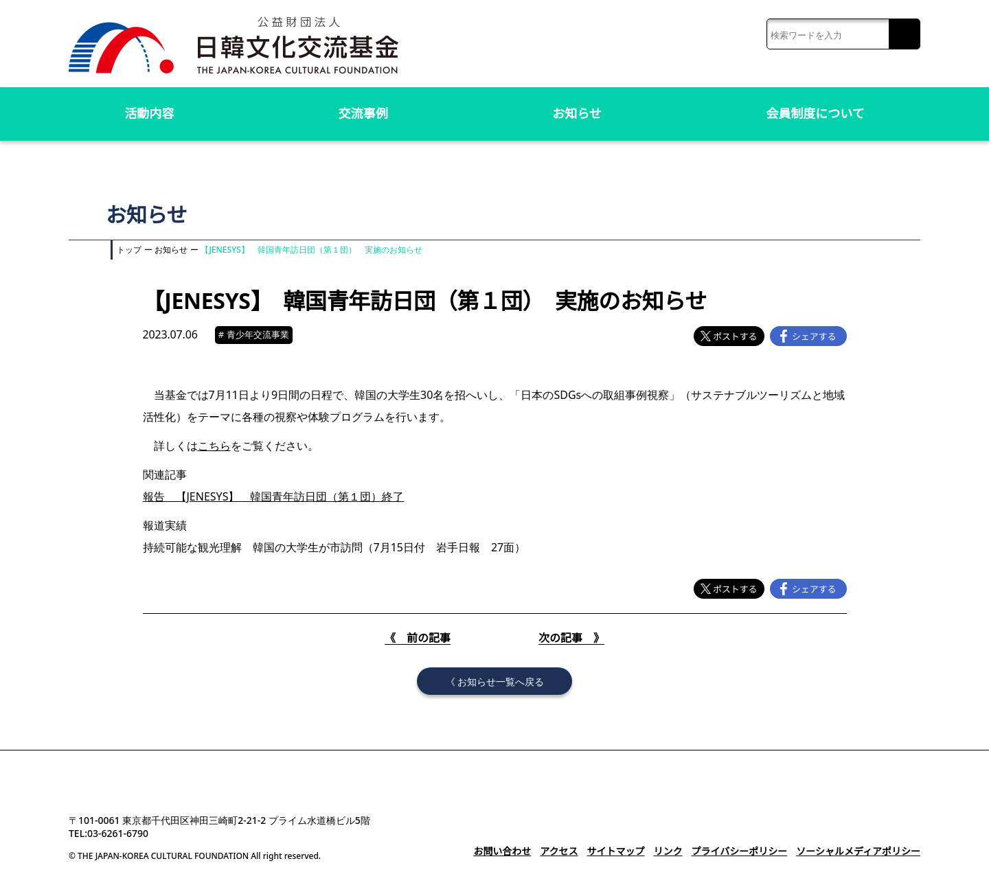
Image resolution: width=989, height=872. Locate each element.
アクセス (559, 851)
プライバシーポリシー (739, 851)
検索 (904, 34)
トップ (129, 249)
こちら (214, 445)
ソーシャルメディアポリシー (858, 851)
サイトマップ (615, 851)
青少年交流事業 (256, 334)
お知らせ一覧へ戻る (500, 681)
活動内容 (149, 113)
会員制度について (815, 113)
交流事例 (363, 113)
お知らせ (577, 113)
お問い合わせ (502, 851)
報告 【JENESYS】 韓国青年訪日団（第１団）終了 (270, 496)
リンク (667, 851)
